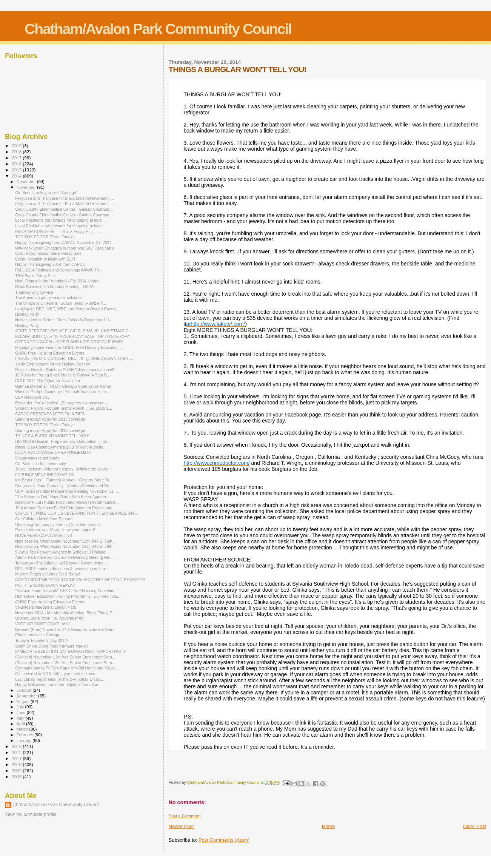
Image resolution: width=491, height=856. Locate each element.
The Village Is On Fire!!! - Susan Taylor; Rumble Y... (60, 303)
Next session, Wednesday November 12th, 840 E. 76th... (65, 541)
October (25, 690)
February (26, 735)
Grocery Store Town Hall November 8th (50, 618)
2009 (17, 770)
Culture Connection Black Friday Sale (48, 253)
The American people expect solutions (49, 297)
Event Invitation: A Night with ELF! (45, 259)
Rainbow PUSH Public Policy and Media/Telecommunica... (67, 502)
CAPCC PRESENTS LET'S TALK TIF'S (50, 414)
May (21, 718)
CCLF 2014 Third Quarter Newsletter (47, 380)
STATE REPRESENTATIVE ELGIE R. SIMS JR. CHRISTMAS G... (73, 331)
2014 (17, 175)
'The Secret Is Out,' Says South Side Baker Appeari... (62, 496)
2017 (17, 157)
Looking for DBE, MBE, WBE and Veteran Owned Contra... (67, 309)
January (25, 740)
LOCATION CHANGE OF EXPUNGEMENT (53, 452)
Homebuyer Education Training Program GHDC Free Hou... (67, 596)
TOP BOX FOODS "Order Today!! (45, 236)
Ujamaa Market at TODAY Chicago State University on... (65, 386)
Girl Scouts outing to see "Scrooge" (46, 192)
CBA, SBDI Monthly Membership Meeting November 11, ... (67, 491)
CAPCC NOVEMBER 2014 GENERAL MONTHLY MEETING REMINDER (80, 579)
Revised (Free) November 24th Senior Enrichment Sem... (66, 629)
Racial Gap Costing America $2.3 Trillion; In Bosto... (61, 447)
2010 (17, 764)
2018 (17, 151)
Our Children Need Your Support (43, 519)
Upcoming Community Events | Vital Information (57, 524)
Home (328, 826)
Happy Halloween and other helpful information (56, 684)
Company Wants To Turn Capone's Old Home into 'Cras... (66, 668)
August (24, 701)
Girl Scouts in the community (40, 463)
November (27, 187)
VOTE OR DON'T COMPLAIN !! (43, 624)
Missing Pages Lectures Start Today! (47, 574)
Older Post (474, 826)
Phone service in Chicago (37, 634)
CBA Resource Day (32, 397)
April (21, 724)
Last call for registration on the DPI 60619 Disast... (59, 679)
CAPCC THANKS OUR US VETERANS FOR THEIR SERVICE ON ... (76, 513)
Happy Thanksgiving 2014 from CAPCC (50, 264)
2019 (17, 145)
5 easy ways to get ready (37, 458)
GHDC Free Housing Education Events (49, 353)
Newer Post (181, 826)
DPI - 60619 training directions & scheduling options (61, 568)
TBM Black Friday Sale (35, 275)
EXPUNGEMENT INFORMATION (45, 474)
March (23, 729)
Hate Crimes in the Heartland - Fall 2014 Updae (57, 281)
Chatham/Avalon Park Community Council (158, 29)
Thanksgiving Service (34, 292)
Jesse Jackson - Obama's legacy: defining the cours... (63, 469)
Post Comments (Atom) (224, 840)
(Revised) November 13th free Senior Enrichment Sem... (65, 657)
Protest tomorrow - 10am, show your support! (55, 529)
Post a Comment (185, 816)
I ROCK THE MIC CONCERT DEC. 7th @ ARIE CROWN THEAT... (74, 358)
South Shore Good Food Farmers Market (51, 646)
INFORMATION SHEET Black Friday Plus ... (58, 231)
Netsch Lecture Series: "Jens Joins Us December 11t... (63, 320)
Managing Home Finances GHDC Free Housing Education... (68, 347)
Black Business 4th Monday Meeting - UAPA (54, 286)
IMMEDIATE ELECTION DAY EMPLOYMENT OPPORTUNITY (70, 651)
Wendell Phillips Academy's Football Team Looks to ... (62, 391)
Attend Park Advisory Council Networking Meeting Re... (63, 557)
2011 (17, 758)
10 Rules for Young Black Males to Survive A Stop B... (62, 375)
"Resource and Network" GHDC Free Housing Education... (67, 590)
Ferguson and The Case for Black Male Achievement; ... (64, 198)
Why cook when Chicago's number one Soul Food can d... (66, 248)
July (21, 707)
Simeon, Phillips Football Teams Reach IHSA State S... (63, 408)
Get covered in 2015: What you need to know (55, 673)
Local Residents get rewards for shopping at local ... (61, 220)
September (27, 696)
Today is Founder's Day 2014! (41, 640)
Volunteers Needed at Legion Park (45, 607)
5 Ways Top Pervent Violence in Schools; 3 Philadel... (62, 552)
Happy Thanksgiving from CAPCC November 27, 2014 (63, 242)
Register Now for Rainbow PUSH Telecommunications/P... (66, 369)
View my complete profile (31, 814)
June (22, 712)
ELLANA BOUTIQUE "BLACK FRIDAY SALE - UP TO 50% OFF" (72, 336)
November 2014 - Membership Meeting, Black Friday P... (65, 613)
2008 (17, 776)
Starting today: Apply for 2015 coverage (50, 419)
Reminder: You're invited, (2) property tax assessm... (61, 403)
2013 (17, 746)
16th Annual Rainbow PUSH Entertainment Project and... (65, 508)
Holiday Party (27, 314)
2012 (17, 752)
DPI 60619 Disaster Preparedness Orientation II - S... (62, 441)
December (27, 181)
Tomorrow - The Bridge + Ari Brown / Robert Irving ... (61, 563)
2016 (17, 163)
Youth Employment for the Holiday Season (52, 364)
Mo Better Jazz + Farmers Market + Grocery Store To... (63, 480)
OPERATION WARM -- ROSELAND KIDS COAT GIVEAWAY (69, 341)
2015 (17, 169)
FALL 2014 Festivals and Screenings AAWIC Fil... (58, 270)
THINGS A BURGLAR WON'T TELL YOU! (52, 435)
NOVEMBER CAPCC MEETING (43, 535)
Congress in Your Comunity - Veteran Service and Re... (63, 485)
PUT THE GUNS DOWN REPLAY (45, 585)
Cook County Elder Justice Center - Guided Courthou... (63, 209)
